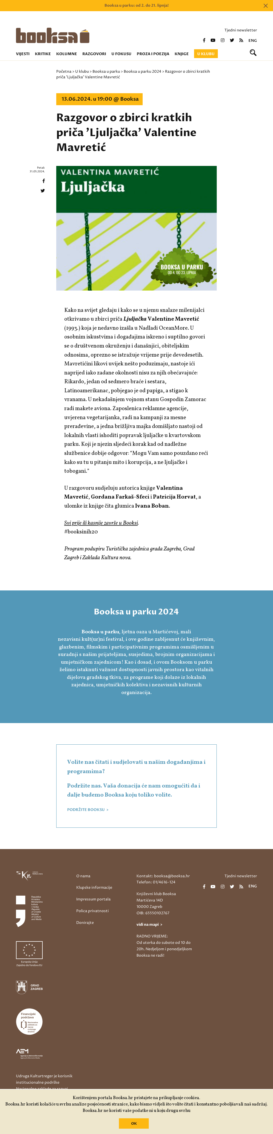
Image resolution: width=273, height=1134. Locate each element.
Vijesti (23, 53)
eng (252, 41)
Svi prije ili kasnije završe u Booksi (101, 523)
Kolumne (66, 53)
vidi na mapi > (149, 924)
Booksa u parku (106, 71)
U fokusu (121, 53)
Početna (63, 71)
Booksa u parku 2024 (142, 71)
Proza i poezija (153, 53)
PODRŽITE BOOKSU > (88, 809)
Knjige (182, 53)
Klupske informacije (94, 887)
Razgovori (94, 53)
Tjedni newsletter (240, 30)
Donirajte (85, 922)
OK (134, 1123)
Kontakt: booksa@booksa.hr (163, 876)
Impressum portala (93, 899)
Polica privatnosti (92, 910)
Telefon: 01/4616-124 (155, 882)
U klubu (206, 53)
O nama (83, 876)
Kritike (43, 53)
